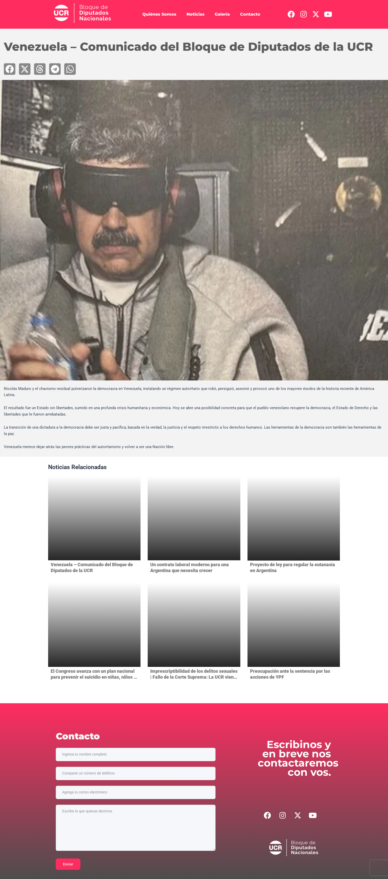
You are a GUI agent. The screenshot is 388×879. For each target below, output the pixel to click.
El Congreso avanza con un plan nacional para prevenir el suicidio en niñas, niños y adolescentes (93, 677)
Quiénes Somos (159, 14)
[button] (9, 69)
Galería (222, 14)
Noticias (195, 14)
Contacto (250, 14)
